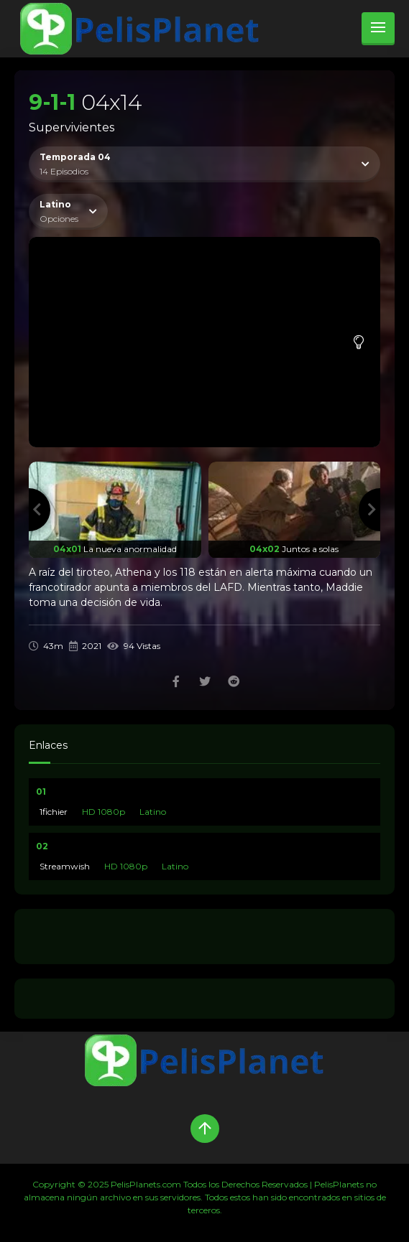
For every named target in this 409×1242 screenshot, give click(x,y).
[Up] (204, 1128)
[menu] (378, 28)
